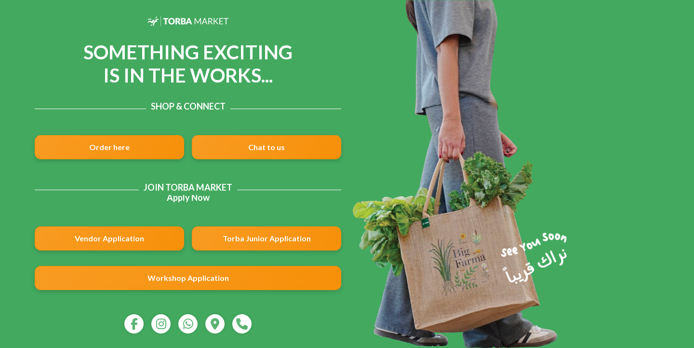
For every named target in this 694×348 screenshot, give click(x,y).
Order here (109, 147)
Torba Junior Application (267, 238)
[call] (242, 324)
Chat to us (266, 147)
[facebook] (134, 324)
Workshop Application (188, 277)
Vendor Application (109, 238)
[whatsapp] (188, 324)
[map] (215, 324)
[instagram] (161, 324)
